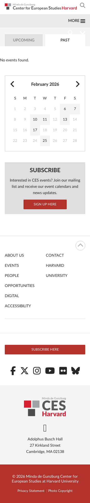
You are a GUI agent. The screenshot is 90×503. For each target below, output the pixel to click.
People (12, 276)
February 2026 (45, 84)
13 (65, 119)
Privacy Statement (31, 491)
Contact (55, 255)
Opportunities (20, 286)
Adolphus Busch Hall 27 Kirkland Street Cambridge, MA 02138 (45, 445)
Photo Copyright (60, 491)
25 (45, 141)
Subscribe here (45, 349)
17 (35, 130)
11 (45, 119)
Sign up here (45, 204)
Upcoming (24, 40)
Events (12, 266)
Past (65, 40)
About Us (14, 255)
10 (35, 119)
